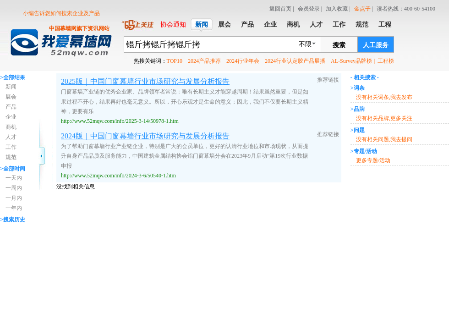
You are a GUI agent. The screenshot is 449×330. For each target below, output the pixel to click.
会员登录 (309, 9)
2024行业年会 (242, 61)
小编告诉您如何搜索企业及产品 (61, 13)
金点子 (362, 9)
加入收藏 (337, 9)
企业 (10, 117)
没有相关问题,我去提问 (384, 139)
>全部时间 (12, 168)
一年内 (13, 208)
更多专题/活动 (373, 160)
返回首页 (280, 9)
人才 (10, 137)
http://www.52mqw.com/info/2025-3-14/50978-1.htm (120, 121)
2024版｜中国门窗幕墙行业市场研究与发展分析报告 (145, 136)
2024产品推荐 (204, 61)
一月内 (13, 198)
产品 (10, 107)
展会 (10, 97)
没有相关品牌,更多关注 (384, 118)
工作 (10, 147)
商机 (10, 127)
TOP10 (174, 61)
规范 (10, 157)
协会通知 (173, 24)
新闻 (10, 86)
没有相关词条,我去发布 (384, 97)
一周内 (13, 188)
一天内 (13, 178)
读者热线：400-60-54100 (406, 9)
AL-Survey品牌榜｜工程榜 (362, 61)
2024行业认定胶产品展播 (295, 61)
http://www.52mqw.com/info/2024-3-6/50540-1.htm (118, 175)
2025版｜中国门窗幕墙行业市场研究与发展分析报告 (145, 81)
